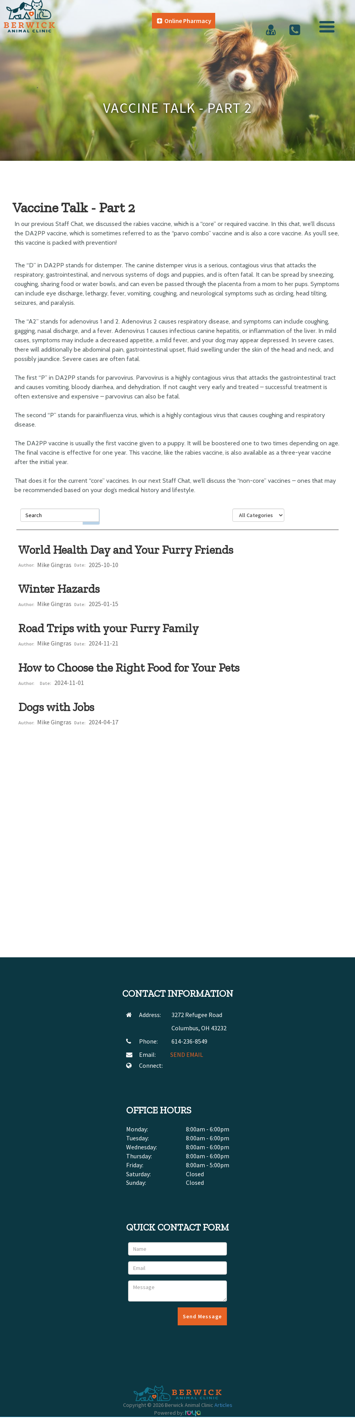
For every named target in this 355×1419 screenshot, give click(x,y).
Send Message (202, 1316)
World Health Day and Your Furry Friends (125, 550)
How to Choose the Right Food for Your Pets (128, 668)
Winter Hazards (59, 589)
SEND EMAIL (186, 1054)
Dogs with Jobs (56, 707)
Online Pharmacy (184, 21)
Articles (223, 1404)
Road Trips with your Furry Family (108, 628)
